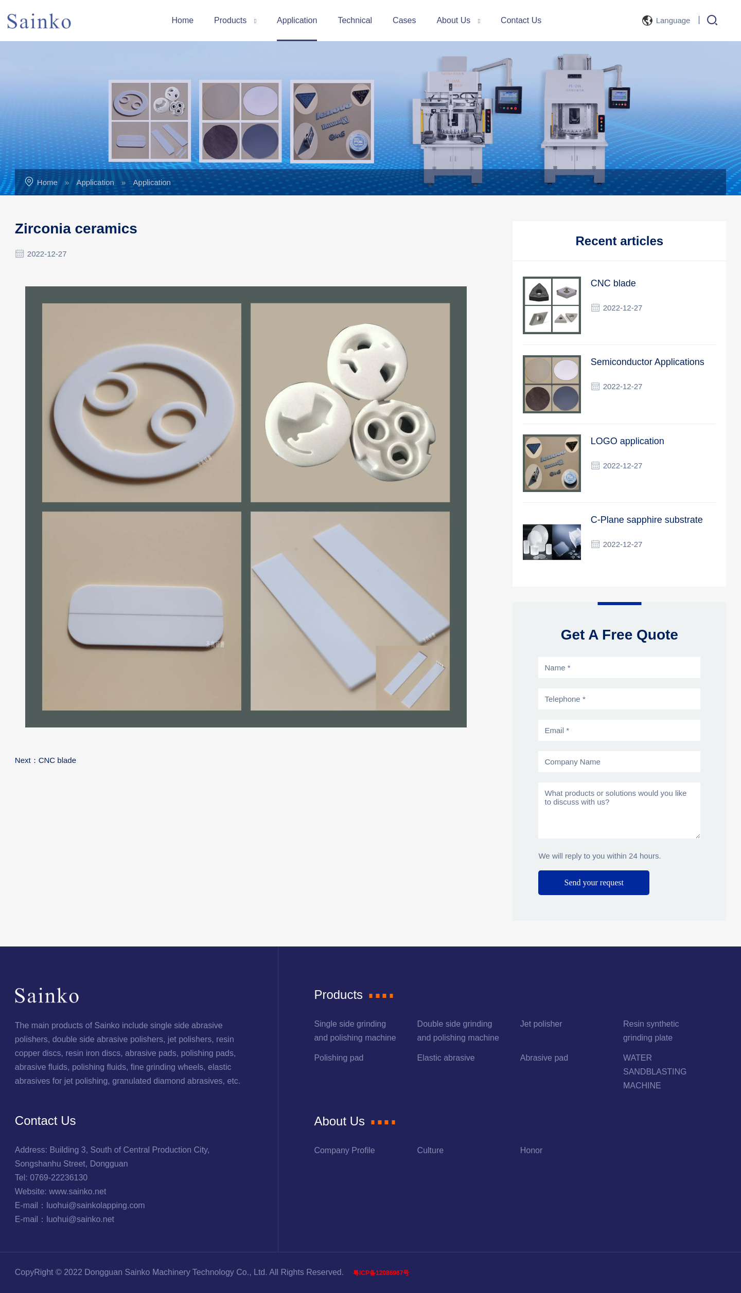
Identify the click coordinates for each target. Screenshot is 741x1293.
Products (235, 20)
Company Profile (344, 1150)
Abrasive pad (544, 1057)
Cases (404, 20)
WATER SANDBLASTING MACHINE (655, 1071)
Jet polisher (541, 1023)
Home (182, 20)
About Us (458, 20)
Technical (355, 20)
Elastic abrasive (446, 1057)
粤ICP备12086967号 (381, 1273)
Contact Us (521, 20)
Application (297, 20)
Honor (531, 1150)
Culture (430, 1150)
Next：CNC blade (45, 760)
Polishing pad (338, 1057)
